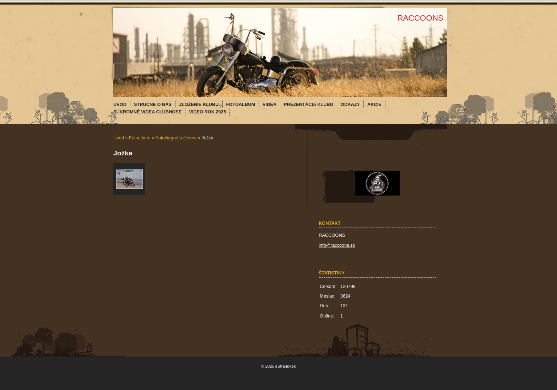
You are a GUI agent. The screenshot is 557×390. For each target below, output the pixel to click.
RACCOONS (420, 18)
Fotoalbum (139, 137)
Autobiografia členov (175, 137)
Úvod (118, 137)
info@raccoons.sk (337, 245)
